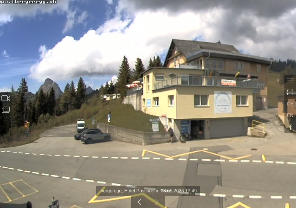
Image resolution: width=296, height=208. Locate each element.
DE (290, 103)
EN (290, 115)
